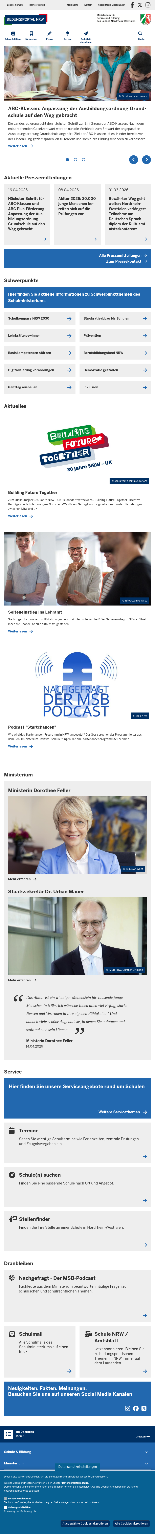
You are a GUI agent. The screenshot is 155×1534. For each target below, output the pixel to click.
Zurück (133, 159)
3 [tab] (83, 159)
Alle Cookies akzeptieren (131, 1523)
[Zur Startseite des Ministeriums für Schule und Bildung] (25, 19)
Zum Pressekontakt (126, 261)
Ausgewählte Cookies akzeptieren (85, 1523)
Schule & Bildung (17, 1452)
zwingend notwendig (19, 1498)
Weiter (146, 159)
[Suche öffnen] (141, 38)
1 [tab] (67, 159)
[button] (111, 5)
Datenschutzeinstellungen (77, 1467)
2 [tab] (75, 159)
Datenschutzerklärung (75, 1483)
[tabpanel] (77, 99)
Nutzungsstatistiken (19, 1507)
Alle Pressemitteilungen (123, 255)
